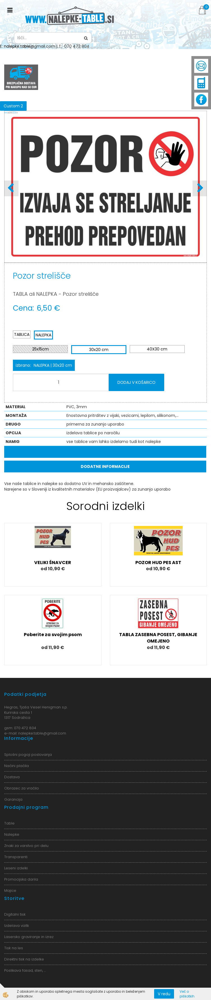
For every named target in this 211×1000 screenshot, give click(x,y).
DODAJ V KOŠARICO (136, 382)
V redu (164, 994)
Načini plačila (16, 765)
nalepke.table (17, 46)
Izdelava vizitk (16, 925)
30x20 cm (98, 349)
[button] (200, 188)
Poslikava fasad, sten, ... (25, 970)
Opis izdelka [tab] (105, 452)
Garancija (13, 799)
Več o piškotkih (187, 994)
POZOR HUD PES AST (158, 562)
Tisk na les (13, 948)
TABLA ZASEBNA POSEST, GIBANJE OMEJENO (158, 637)
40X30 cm (157, 349)
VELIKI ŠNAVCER (52, 562)
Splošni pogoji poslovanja (28, 754)
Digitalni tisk (14, 914)
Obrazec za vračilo (21, 788)
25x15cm (40, 349)
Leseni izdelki (16, 868)
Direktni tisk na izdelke (24, 959)
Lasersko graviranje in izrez (29, 936)
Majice (10, 890)
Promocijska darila (21, 879)
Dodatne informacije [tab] (105, 466)
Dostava (12, 777)
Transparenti (15, 857)
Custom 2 (13, 106)
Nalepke (11, 834)
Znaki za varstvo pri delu (26, 845)
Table (9, 823)
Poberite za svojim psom (53, 634)
